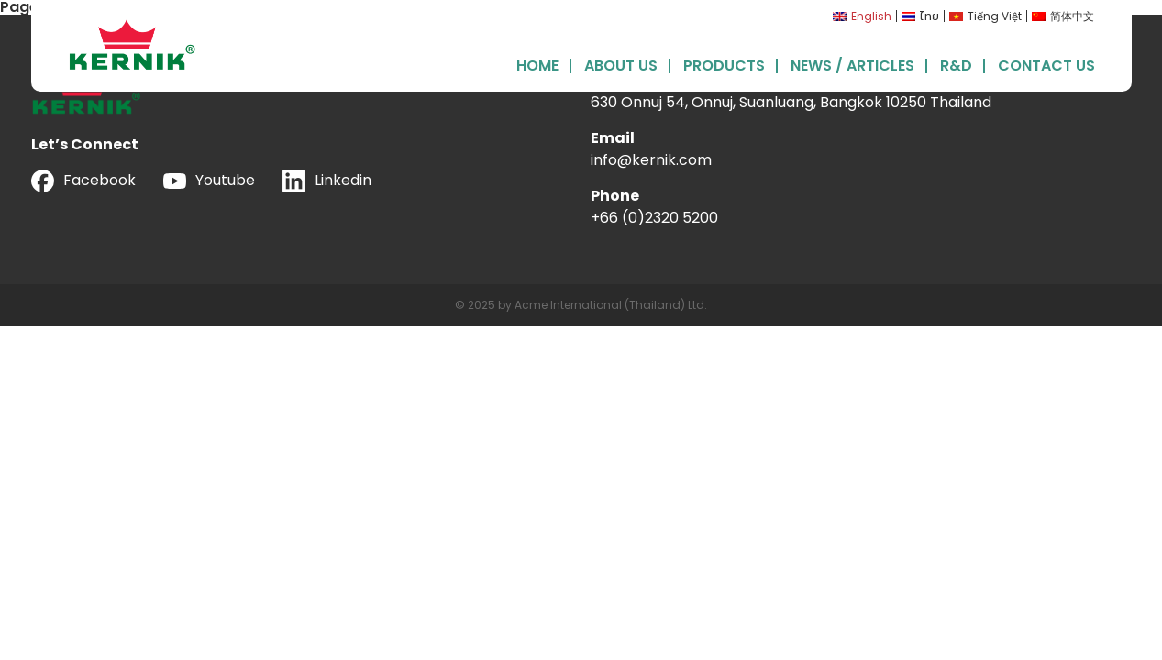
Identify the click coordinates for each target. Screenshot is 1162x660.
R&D (956, 64)
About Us (621, 64)
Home (537, 64)
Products (724, 64)
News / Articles (852, 64)
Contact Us (1046, 64)
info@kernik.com (651, 159)
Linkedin (326, 181)
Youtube (209, 180)
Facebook (83, 181)
